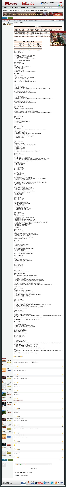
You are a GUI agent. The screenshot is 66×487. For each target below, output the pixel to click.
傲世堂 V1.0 (9, 482)
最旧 (21, 400)
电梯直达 (52, 20)
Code (23, 464)
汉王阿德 (4, 406)
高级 (62, 7)
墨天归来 (4, 389)
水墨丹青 (4, 397)
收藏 (15, 356)
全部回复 (4, 400)
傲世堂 (5, 7)
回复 (19, 356)
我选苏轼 (4, 382)
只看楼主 (21, 22)
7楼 (62, 410)
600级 (10, 397)
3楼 (62, 442)
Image (18, 464)
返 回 (62, 18)
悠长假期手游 (9, 483)
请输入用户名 (43, 2)
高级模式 (49, 464)
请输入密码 (52, 2)
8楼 (62, 402)
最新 (18, 400)
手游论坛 (17, 7)
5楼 (62, 426)
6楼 (62, 418)
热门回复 (4, 358)
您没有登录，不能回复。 (33, 468)
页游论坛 (11, 7)
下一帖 (62, 20)
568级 (10, 382)
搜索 (60, 7)
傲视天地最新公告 (18, 10)
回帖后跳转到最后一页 (24, 475)
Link (20, 464)
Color (17, 464)
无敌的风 (4, 364)
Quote (21, 464)
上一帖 (59, 20)
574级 (10, 364)
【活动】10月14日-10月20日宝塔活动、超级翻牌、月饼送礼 (35, 10)
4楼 (62, 434)
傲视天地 (12, 10)
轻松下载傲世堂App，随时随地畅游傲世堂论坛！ (23, 472)
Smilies (25, 464)
